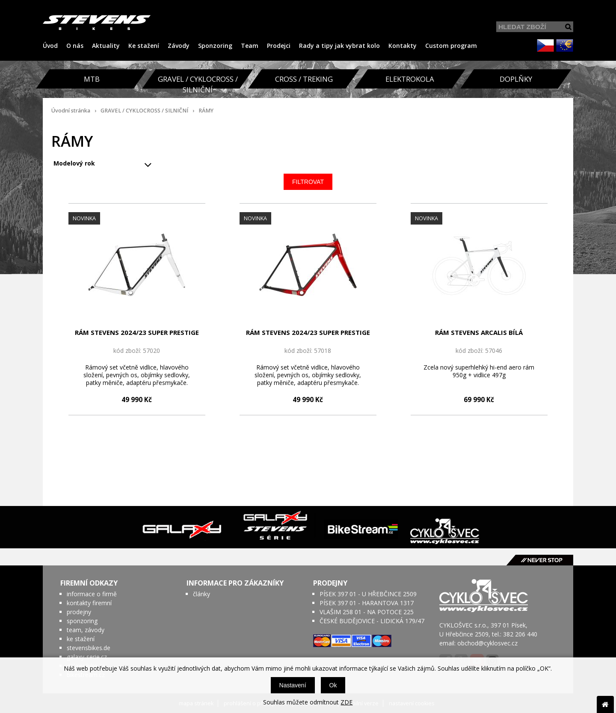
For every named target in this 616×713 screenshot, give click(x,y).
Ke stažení (143, 45)
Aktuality (106, 45)
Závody (179, 45)
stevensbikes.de (88, 648)
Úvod (50, 45)
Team (249, 45)
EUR (564, 45)
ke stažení (81, 639)
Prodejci (278, 45)
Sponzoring (215, 45)
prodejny (79, 612)
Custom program (451, 45)
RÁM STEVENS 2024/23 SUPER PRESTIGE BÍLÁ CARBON (137, 332)
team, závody (85, 630)
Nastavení (292, 685)
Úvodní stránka (70, 110)
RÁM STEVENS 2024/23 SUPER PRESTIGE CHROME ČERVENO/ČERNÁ (308, 332)
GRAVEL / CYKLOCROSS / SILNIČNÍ (144, 110)
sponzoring (82, 621)
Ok (333, 685)
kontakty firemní (89, 603)
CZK (545, 45)
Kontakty (402, 45)
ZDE (346, 702)
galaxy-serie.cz (87, 657)
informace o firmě (92, 594)
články (201, 594)
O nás (74, 45)
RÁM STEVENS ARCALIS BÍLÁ (479, 332)
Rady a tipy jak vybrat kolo (339, 45)
